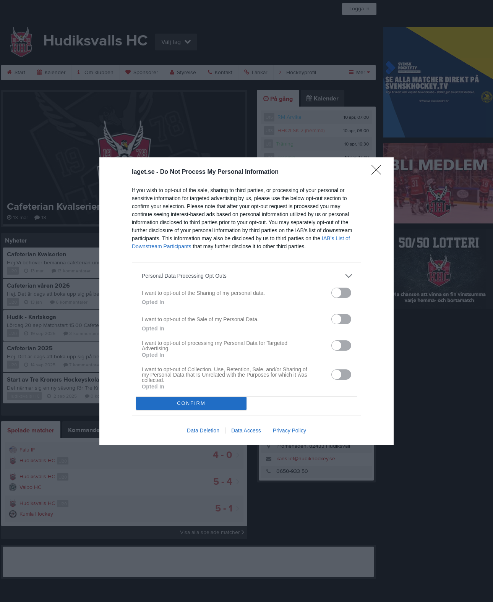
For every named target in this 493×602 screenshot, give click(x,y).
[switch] (341, 293)
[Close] (378, 172)
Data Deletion (203, 430)
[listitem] (246, 276)
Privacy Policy (289, 430)
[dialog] (246, 301)
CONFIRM (191, 403)
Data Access (246, 430)
